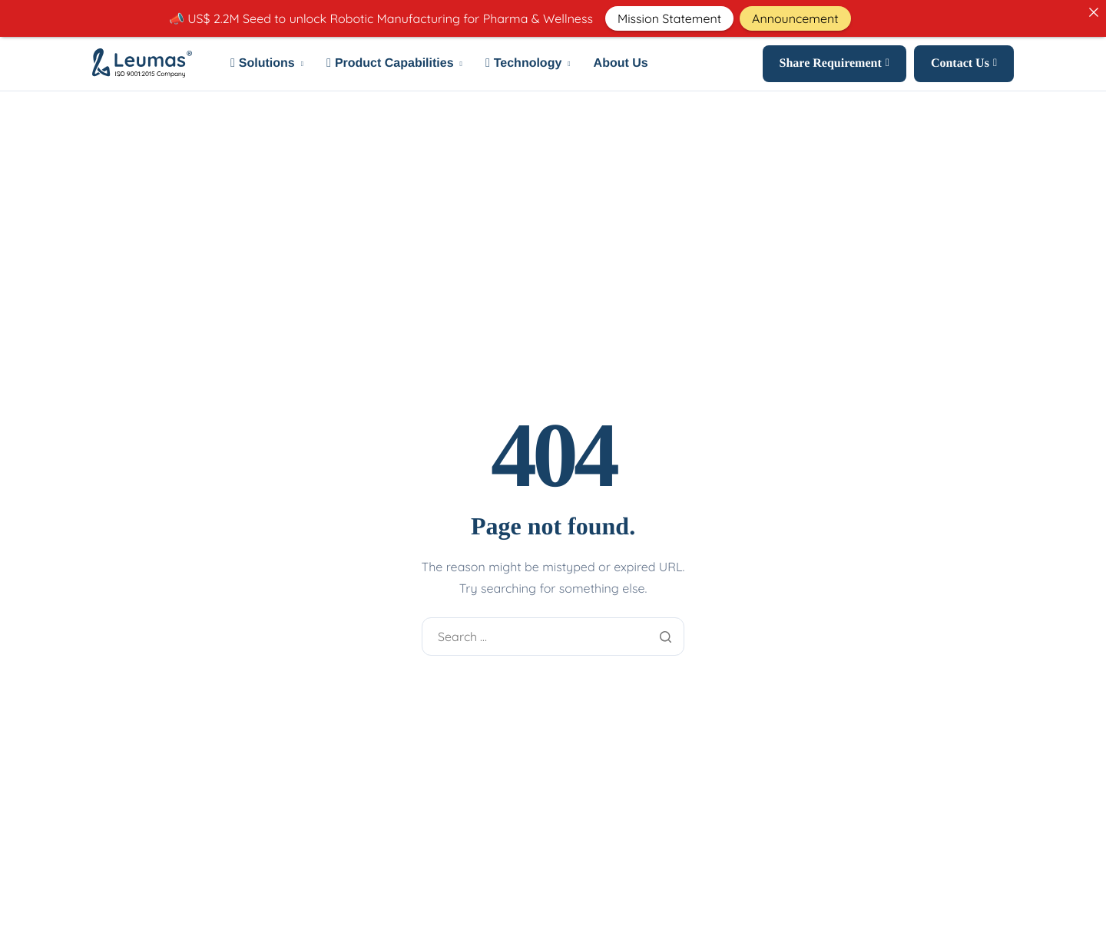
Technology (528, 64)
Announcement (795, 18)
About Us (621, 64)
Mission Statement (669, 18)
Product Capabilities (394, 64)
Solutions (266, 64)
